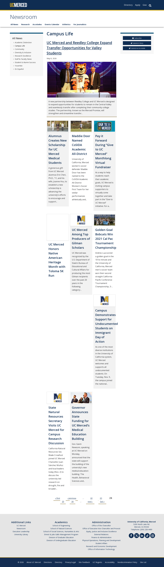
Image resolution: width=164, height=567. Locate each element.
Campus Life (20, 46)
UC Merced (21, 525)
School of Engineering (61, 525)
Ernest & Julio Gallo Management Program (61, 534)
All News (14, 24)
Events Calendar (52, 24)
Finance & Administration (101, 537)
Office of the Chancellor (101, 525)
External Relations (101, 534)
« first (57, 498)
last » (102, 501)
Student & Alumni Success (25, 62)
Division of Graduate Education (61, 537)
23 (101, 498)
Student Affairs (101, 543)
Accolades (37, 24)
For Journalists (80, 24)
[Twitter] (136, 535)
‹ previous (71, 498)
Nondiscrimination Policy (127, 562)
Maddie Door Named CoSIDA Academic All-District (81, 145)
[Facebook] (131, 536)
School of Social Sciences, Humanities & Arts (61, 531)
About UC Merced (34, 562)
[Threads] (152, 535)
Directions (48, 562)
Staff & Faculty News (23, 59)
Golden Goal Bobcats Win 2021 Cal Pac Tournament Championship (105, 239)
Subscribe (137, 38)
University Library (21, 534)
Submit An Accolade (137, 48)
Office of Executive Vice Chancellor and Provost (101, 528)
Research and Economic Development (101, 546)
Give (145, 5)
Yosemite (18, 66)
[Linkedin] (142, 536)
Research (25, 24)
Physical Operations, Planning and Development (101, 540)
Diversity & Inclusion (23, 52)
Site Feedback (84, 562)
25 (63, 501)
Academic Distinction (23, 42)
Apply (137, 5)
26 (72, 501)
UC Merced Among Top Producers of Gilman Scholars (81, 239)
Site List (143, 562)
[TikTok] (147, 535)
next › (90, 501)
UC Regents (97, 562)
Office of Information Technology (101, 549)
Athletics (66, 24)
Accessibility (110, 562)
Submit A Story (137, 43)
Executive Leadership (21, 531)
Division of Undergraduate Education (61, 540)
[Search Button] (150, 5)
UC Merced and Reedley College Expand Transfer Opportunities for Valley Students (79, 47)
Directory (128, 5)
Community (19, 49)
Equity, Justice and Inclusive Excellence (101, 531)
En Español (19, 69)
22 (91, 498)
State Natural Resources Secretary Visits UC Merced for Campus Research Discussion (56, 425)
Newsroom (23, 17)
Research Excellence (23, 56)
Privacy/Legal (70, 562)
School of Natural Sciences (61, 528)
